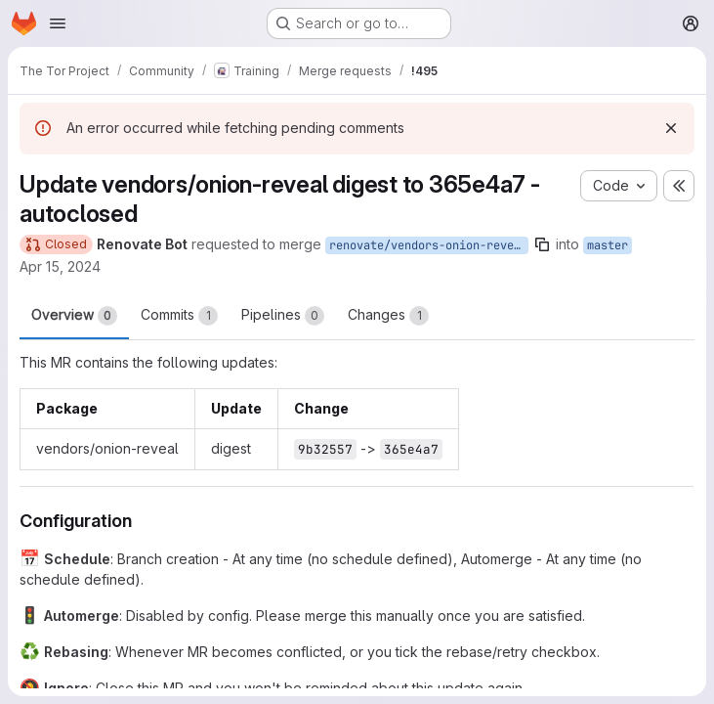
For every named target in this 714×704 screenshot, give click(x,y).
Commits (179, 316)
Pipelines (282, 316)
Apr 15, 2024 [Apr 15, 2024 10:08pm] (60, 266)
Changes (388, 316)
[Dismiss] (671, 128)
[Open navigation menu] (57, 23)
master (607, 245)
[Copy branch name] (542, 244)
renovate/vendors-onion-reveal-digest (428, 245)
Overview (74, 316)
